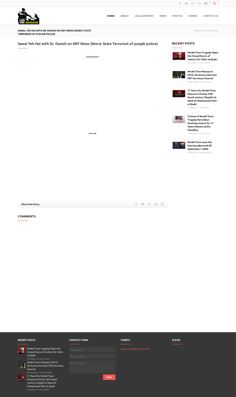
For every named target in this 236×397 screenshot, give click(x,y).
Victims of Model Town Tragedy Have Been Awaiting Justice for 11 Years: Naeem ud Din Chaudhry (201, 123)
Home (110, 15)
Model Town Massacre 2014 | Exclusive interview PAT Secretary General (202, 75)
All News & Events (209, 30)
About (124, 15)
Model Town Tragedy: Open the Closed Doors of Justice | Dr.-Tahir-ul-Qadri (203, 56)
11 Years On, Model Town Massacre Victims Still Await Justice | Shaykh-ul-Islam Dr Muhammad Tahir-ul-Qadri (203, 97)
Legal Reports (144, 15)
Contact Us (210, 15)
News (163, 15)
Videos (192, 15)
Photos (177, 15)
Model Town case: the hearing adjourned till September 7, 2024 (200, 145)
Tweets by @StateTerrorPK (135, 348)
